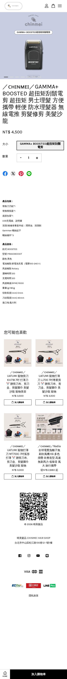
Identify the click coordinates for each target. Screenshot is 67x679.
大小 (5, 144)
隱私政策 (33, 595)
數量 (5, 156)
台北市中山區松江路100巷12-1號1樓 (33, 542)
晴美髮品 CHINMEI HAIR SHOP (33, 538)
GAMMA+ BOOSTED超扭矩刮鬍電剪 (40, 145)
